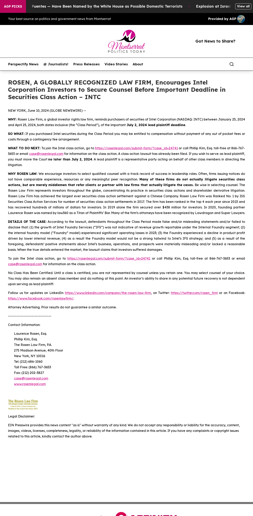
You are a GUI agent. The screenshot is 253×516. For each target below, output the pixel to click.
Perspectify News (23, 64)
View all (243, 6)
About (138, 64)
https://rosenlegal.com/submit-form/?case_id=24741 (136, 148)
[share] (242, 64)
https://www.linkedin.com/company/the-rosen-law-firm (108, 293)
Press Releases (86, 64)
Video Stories (116, 64)
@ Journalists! (55, 64)
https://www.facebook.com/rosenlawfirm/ (41, 298)
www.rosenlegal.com (30, 384)
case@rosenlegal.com (46, 154)
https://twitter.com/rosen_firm (194, 293)
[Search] (231, 64)
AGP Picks (13, 6)
